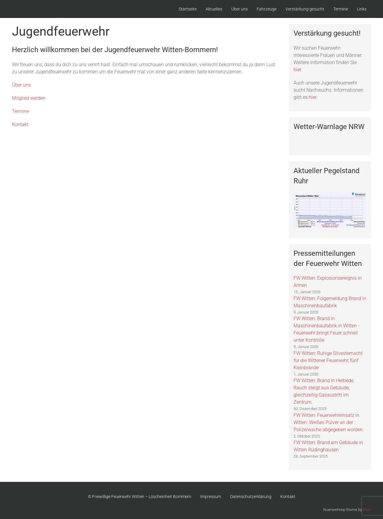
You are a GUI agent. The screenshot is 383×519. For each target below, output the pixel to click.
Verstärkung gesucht (304, 9)
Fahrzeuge (266, 9)
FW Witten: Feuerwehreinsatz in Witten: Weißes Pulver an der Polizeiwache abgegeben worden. (329, 422)
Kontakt (20, 124)
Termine (340, 9)
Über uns (239, 9)
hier (297, 69)
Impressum (210, 496)
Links (362, 9)
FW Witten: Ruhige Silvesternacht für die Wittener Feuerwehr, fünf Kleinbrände (328, 360)
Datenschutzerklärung (250, 496)
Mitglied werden (28, 98)
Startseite (188, 9)
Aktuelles (214, 9)
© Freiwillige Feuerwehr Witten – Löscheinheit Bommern (139, 496)
